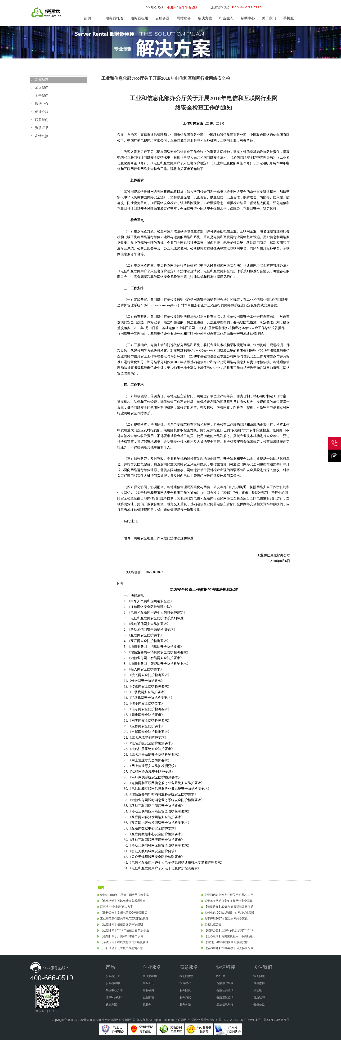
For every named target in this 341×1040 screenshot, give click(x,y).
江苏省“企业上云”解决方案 (116, 906)
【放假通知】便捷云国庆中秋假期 (121, 924)
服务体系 (185, 1004)
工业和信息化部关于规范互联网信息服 (124, 918)
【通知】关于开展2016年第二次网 (122, 936)
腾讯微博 (259, 983)
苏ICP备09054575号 (276, 1020)
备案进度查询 (224, 997)
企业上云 (148, 983)
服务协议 (185, 997)
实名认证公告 (212, 924)
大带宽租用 (150, 976)
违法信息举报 (224, 1004)
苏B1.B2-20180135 (231, 1020)
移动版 (257, 990)
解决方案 (111, 1004)
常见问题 (259, 976)
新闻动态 (41, 79)
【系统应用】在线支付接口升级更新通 (124, 942)
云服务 (147, 1004)
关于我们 (41, 96)
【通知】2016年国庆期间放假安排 (226, 942)
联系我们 (41, 120)
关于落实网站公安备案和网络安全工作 (228, 900)
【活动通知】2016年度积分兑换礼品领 (228, 948)
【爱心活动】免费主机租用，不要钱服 (228, 936)
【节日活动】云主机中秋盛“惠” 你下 (122, 948)
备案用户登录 (224, 983)
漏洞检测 (148, 990)
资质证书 (41, 128)
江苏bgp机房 (114, 997)
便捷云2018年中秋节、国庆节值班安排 (124, 895)
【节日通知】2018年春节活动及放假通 (228, 906)
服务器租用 (113, 983)
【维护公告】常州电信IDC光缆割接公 (124, 912)
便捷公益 (41, 112)
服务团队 (185, 990)
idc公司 (221, 976)
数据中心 (41, 104)
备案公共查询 (224, 990)
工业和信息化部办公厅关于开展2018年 (228, 895)
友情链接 (41, 136)
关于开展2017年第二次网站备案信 (226, 918)
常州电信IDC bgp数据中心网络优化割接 (229, 912)
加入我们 (41, 87)
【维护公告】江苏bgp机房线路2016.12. (229, 930)
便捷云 (85, 1020)
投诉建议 (185, 983)
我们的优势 (186, 976)
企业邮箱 (148, 997)
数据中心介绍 (114, 990)
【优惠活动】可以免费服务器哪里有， (124, 900)
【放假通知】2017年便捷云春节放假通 (124, 930)
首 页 (88, 18)
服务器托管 (113, 976)
